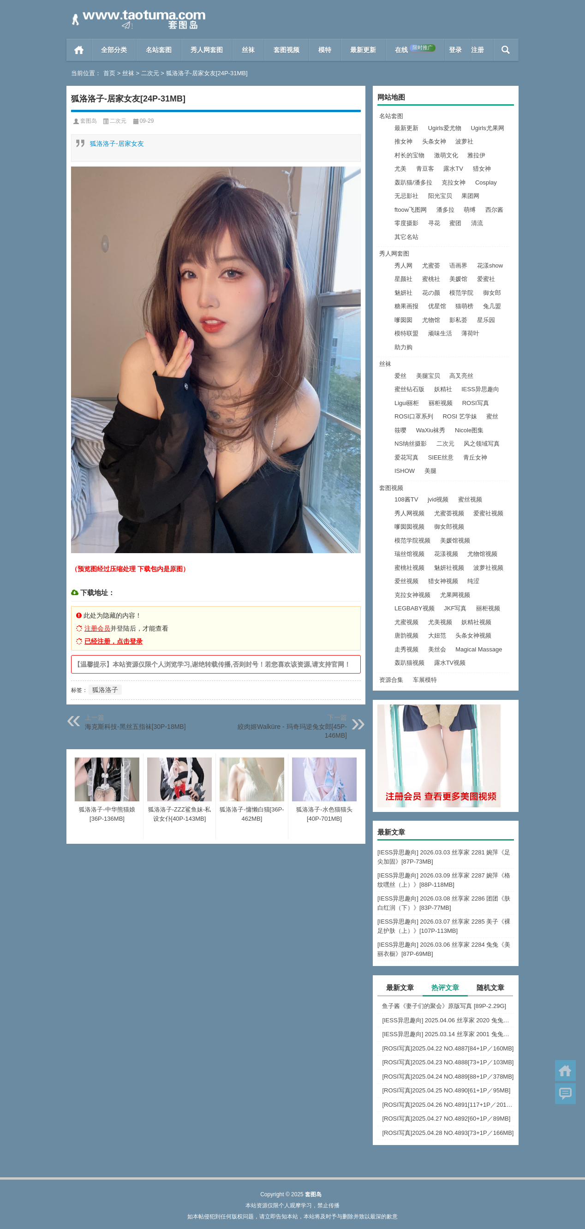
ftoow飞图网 (410, 209)
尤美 (400, 168)
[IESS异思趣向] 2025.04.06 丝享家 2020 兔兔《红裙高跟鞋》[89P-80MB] (448, 1020)
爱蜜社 (486, 278)
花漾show (490, 265)
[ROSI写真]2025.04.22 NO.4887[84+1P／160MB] (447, 1048)
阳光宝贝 (440, 195)
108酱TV (406, 499)
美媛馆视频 (455, 540)
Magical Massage (478, 649)
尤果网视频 (455, 594)
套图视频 (286, 50)
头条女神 (434, 141)
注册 (477, 50)
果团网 (470, 195)
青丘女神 (475, 457)
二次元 (150, 73)
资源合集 (391, 679)
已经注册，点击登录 (113, 641)
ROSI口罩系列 (413, 416)
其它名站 (406, 236)
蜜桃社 (431, 278)
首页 (79, 50)
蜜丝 (492, 416)
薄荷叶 (470, 333)
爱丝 (400, 375)
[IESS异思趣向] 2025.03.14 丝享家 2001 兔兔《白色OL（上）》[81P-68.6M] (448, 1034)
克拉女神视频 (412, 594)
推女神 (403, 141)
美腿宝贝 (428, 375)
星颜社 (403, 278)
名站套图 (159, 50)
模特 (324, 50)
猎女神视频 (443, 581)
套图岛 (88, 121)
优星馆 (437, 306)
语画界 (458, 265)
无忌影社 (406, 195)
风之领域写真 (482, 443)
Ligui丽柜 (406, 403)
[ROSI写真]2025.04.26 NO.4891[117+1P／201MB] (448, 1104)
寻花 (434, 223)
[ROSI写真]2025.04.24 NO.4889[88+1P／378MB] (447, 1076)
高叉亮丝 (461, 375)
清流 (477, 223)
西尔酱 (494, 209)
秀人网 (403, 265)
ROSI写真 (475, 403)
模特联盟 (406, 333)
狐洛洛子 (105, 689)
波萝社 (464, 141)
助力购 (403, 347)
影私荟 (458, 319)
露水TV (453, 168)
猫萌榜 (464, 306)
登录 (455, 50)
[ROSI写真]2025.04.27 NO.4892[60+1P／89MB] (446, 1118)
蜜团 (455, 223)
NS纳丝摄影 (410, 443)
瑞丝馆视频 (409, 553)
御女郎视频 (449, 526)
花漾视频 (446, 553)
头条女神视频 (473, 635)
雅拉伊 (476, 155)
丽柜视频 (441, 403)
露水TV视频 (450, 662)
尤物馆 (431, 319)
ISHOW (404, 470)
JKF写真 (455, 608)
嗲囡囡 (403, 319)
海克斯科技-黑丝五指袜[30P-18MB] (135, 726)
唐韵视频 (406, 635)
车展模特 (425, 679)
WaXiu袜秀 (431, 430)
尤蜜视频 (406, 622)
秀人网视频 (409, 513)
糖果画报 (406, 306)
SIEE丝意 (441, 457)
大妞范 (437, 635)
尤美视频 (440, 622)
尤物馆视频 (482, 553)
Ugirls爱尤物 (444, 128)
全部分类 (114, 50)
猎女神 (482, 168)
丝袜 (248, 50)
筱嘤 (400, 430)
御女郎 (492, 292)
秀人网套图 (207, 50)
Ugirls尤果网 (487, 128)
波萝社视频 (488, 567)
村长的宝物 (409, 155)
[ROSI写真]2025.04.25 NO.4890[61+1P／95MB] (446, 1090)
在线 (415, 49)
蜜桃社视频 (409, 567)
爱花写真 (406, 457)
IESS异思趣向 (480, 389)
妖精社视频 (476, 622)
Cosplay (486, 182)
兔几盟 (492, 306)
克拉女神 (454, 182)
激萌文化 (446, 155)
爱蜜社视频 (488, 513)
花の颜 (431, 292)
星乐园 (486, 319)
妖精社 (443, 389)
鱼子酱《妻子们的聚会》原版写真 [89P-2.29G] (444, 1005)
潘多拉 (445, 209)
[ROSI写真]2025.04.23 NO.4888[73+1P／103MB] (447, 1062)
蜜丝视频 (470, 499)
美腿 (430, 470)
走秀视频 (406, 649)
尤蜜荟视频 (449, 513)
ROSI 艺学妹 (459, 416)
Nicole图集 (469, 430)
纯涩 (473, 581)
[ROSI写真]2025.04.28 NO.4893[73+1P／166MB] (447, 1132)
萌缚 (470, 209)
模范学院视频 (412, 540)
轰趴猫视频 (409, 662)
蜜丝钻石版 (409, 389)
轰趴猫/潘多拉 (413, 182)
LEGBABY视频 (414, 608)
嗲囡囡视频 (409, 526)
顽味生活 (440, 333)
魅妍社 (403, 292)
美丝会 (437, 649)
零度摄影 (406, 223)
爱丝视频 (406, 581)
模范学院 (461, 292)
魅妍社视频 (449, 567)
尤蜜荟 (431, 265)
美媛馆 (458, 278)
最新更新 (363, 50)
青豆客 (425, 168)
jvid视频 (438, 499)
